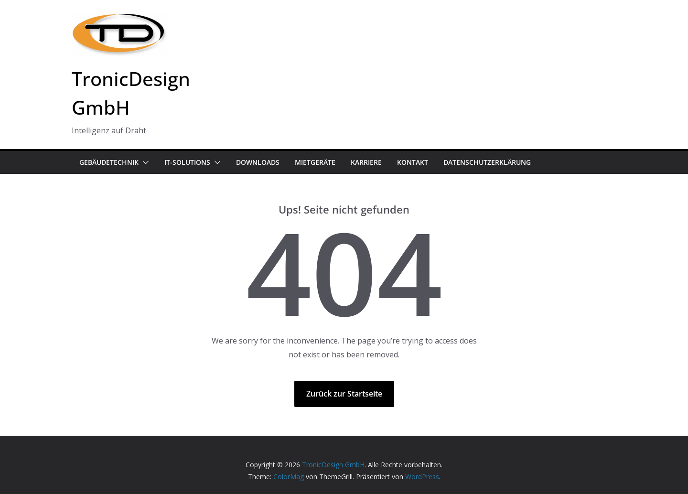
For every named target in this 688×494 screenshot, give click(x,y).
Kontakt (412, 162)
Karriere (366, 162)
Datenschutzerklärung (487, 162)
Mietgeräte (315, 162)
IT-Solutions (187, 162)
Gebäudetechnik (109, 162)
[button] (144, 162)
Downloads (258, 162)
